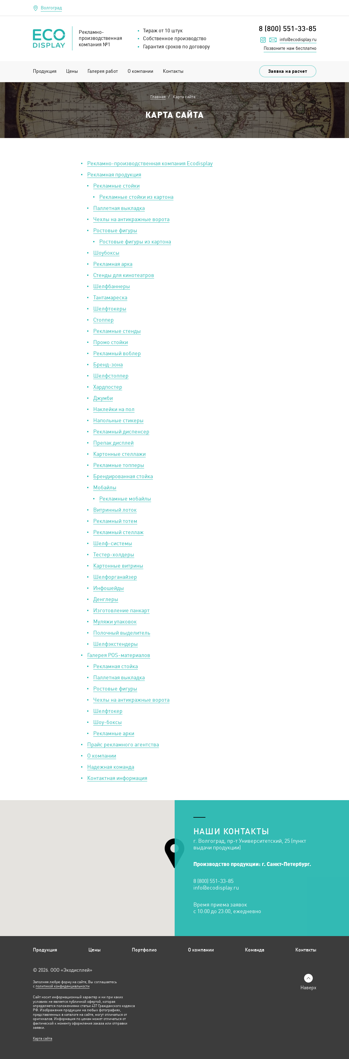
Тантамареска (110, 297)
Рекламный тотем (115, 520)
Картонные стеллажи (119, 453)
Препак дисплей (113, 442)
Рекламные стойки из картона (136, 196)
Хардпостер (107, 386)
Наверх (308, 987)
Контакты (173, 71)
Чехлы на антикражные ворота (131, 219)
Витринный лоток (115, 509)
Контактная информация (117, 777)
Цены (72, 71)
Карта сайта (42, 1038)
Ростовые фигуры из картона (135, 241)
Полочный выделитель (121, 632)
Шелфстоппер (110, 375)
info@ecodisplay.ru (298, 39)
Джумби (103, 397)
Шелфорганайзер (115, 576)
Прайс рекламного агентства (123, 744)
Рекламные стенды (117, 330)
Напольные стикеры (118, 420)
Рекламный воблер (117, 353)
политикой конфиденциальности (63, 986)
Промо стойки (110, 342)
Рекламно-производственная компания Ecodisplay (150, 163)
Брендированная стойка (123, 476)
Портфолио (144, 950)
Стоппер (103, 319)
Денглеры (105, 599)
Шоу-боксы (107, 722)
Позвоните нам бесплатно (290, 48)
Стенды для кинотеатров (123, 275)
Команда (254, 950)
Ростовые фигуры (115, 230)
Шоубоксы (106, 252)
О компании (140, 71)
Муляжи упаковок (115, 621)
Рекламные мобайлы (125, 498)
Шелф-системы (112, 543)
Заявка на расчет (287, 71)
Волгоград (51, 8)
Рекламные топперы (118, 465)
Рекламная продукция (114, 174)
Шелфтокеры (109, 308)
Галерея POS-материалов (118, 655)
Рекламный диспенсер (121, 431)
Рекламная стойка (115, 666)
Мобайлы (104, 487)
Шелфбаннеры (111, 286)
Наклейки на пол (114, 409)
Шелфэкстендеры (115, 643)
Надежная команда (110, 766)
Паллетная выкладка (119, 207)
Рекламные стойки (116, 185)
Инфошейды (108, 587)
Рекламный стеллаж (118, 532)
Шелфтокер (107, 710)
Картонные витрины (118, 565)
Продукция (44, 71)
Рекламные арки (113, 733)
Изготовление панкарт (121, 610)
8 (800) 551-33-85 (287, 28)
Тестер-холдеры (113, 554)
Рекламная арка (112, 263)
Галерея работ (102, 71)
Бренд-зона (108, 364)
